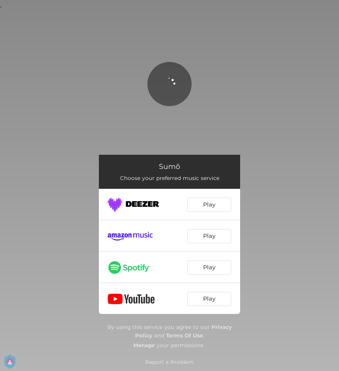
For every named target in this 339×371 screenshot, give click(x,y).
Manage (144, 345)
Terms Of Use (184, 335)
